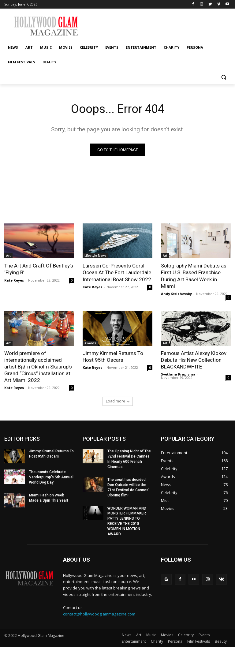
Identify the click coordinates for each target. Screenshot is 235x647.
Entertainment (134, 641)
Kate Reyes (14, 280)
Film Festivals (198, 641)
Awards (90, 343)
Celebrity (186, 635)
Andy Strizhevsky (176, 293)
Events (204, 635)
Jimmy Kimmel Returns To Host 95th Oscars (113, 356)
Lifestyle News (95, 255)
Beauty (221, 641)
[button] (223, 77)
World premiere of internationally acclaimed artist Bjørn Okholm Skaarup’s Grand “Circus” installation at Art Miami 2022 (38, 366)
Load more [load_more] (117, 401)
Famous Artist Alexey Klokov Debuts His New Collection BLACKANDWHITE (193, 360)
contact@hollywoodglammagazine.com (99, 613)
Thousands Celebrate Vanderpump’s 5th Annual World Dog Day (51, 477)
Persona (175, 641)
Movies (167, 635)
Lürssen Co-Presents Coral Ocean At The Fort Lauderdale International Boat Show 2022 (117, 272)
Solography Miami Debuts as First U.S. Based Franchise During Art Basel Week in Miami (193, 276)
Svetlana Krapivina (178, 374)
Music (151, 635)
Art (8, 255)
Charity (157, 641)
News (126, 635)
